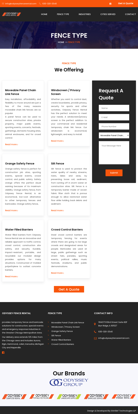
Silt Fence (57, 162)
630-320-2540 (48, 3)
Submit (114, 171)
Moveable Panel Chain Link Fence (67, 321)
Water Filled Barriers (19, 228)
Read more (11, 143)
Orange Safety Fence (19, 162)
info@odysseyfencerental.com (19, 3)
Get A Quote (125, 3)
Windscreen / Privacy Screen (65, 325)
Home (61, 41)
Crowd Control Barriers (67, 228)
